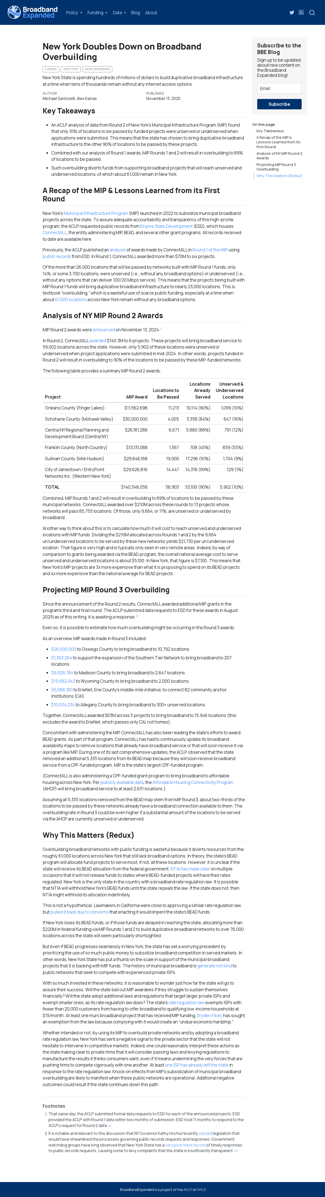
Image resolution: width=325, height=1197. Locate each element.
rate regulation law (187, 1002)
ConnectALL (55, 232)
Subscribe (279, 104)
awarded (97, 341)
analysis (118, 250)
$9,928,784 (62, 673)
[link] (74, 12)
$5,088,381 (62, 690)
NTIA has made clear (190, 869)
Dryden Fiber (209, 1015)
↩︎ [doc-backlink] (110, 1125)
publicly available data (121, 782)
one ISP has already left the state (197, 1065)
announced (104, 330)
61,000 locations (71, 299)
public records (57, 256)
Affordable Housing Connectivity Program (193, 782)
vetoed (205, 1133)
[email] (279, 88)
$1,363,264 (61, 658)
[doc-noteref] (160, 330)
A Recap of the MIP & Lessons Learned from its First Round (278, 142)
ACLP (187, 1189)
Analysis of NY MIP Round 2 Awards (279, 156)
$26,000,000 (63, 649)
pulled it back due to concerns (79, 912)
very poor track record (185, 1145)
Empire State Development (166, 226)
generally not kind (214, 966)
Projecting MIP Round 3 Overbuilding (276, 167)
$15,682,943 (63, 681)
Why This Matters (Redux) (279, 175)
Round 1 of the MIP (210, 250)
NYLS (201, 1189)
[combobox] (312, 12)
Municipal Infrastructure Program (96, 213)
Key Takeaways (270, 130)
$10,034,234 (63, 705)
